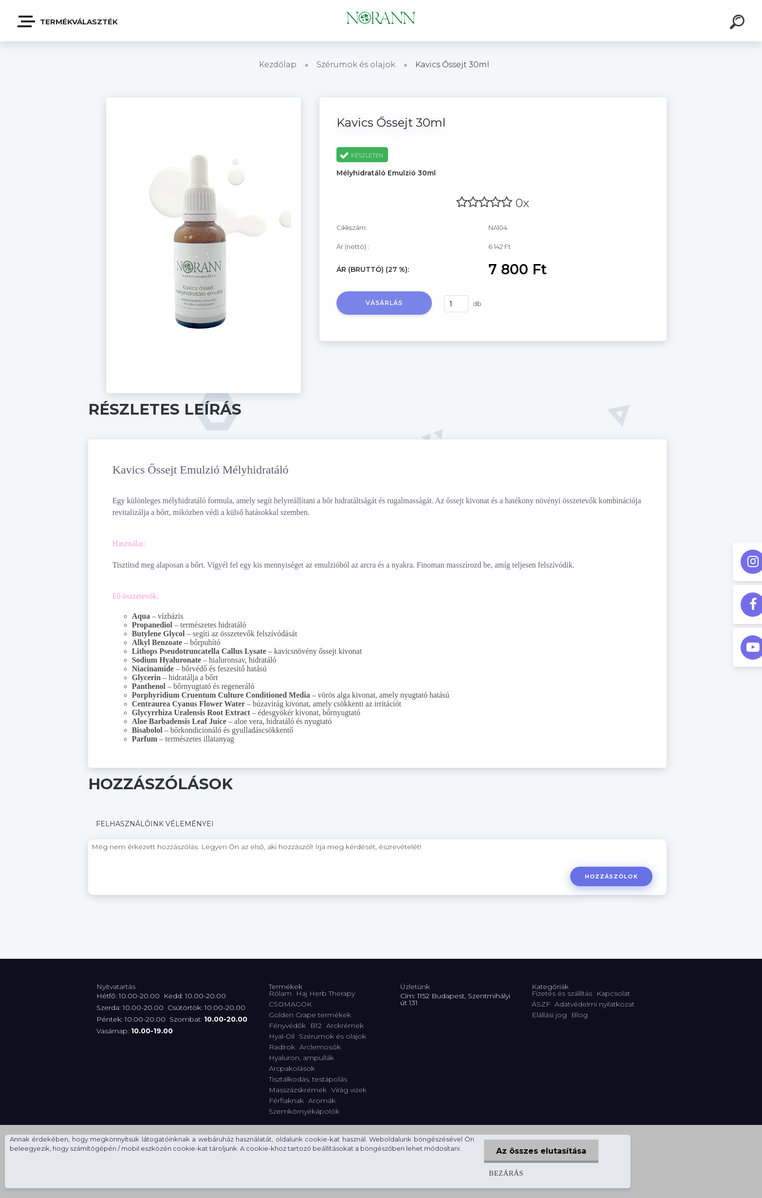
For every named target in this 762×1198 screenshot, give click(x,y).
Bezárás (506, 1173)
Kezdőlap (278, 64)
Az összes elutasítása (541, 1151)
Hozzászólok (611, 876)
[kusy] (456, 303)
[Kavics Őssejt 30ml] (203, 100)
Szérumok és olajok (355, 64)
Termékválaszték (68, 21)
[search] (738, 23)
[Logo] (381, 20)
